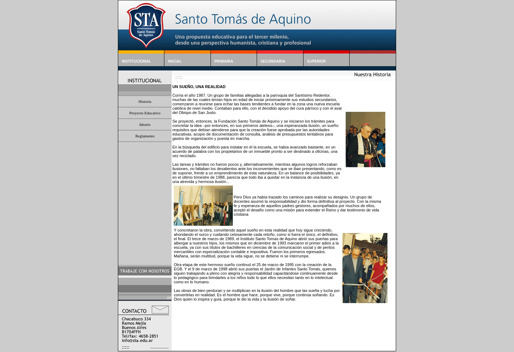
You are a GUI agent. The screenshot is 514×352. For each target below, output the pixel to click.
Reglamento (144, 136)
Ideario (144, 124)
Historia (144, 101)
